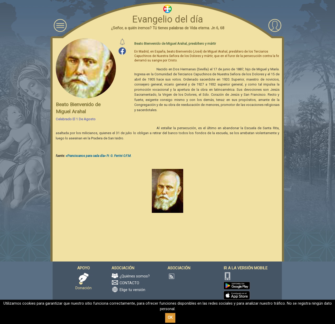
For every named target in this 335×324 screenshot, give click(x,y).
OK (170, 317)
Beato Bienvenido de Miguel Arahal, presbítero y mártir (175, 44)
